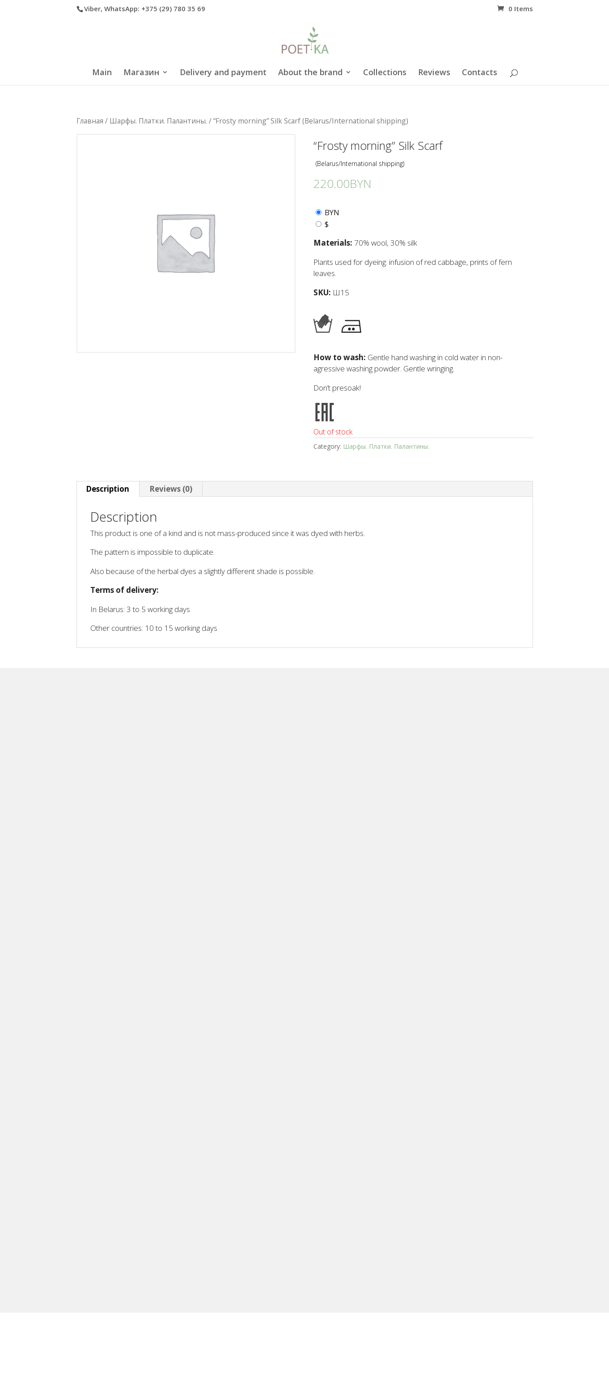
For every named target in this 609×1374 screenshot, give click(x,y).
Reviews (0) (170, 489)
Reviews (434, 73)
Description (107, 489)
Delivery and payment (223, 73)
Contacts (479, 73)
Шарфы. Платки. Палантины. (158, 121)
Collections (384, 73)
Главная (89, 121)
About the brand (310, 73)
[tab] (108, 489)
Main (102, 73)
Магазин (141, 73)
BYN (332, 212)
